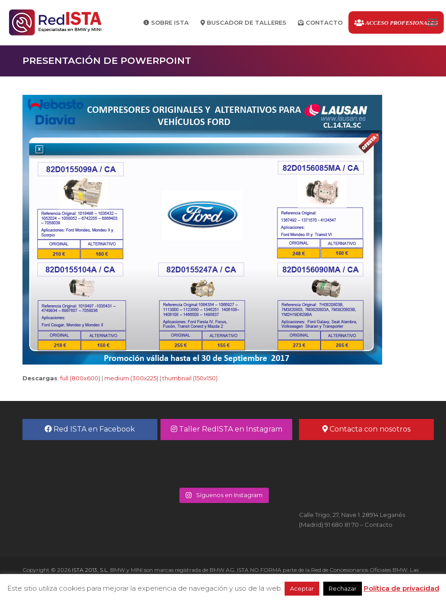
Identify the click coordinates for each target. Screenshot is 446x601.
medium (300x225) (131, 378)
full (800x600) (80, 378)
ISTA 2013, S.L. (90, 569)
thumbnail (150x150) (190, 378)
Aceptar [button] (302, 588)
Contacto (378, 524)
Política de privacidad (401, 588)
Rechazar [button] (343, 588)
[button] (432, 23)
